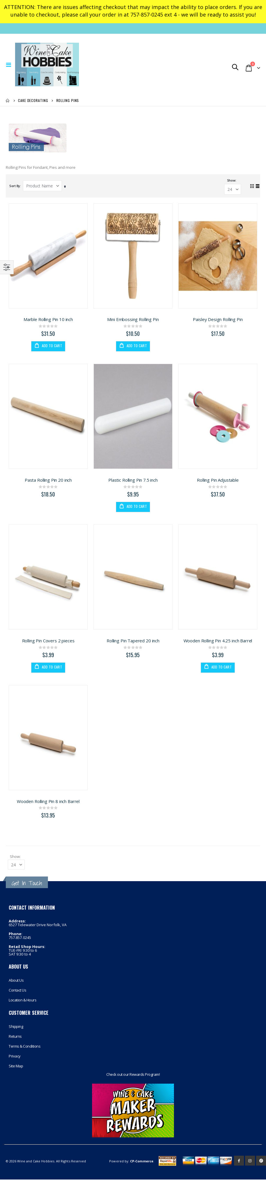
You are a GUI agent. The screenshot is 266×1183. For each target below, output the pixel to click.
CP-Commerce (141, 1164)
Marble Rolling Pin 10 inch (48, 320)
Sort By (14, 186)
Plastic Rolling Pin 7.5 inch (133, 482)
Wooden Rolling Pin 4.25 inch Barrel (218, 643)
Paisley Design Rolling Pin (217, 320)
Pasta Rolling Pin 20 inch (48, 482)
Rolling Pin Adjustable (218, 482)
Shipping (16, 1030)
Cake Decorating (33, 100)
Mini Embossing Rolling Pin (133, 320)
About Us (16, 983)
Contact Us (17, 993)
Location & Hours (22, 1003)
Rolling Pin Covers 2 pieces (48, 643)
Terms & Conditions (24, 1049)
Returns (15, 1039)
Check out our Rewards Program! (133, 1077)
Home (8, 100)
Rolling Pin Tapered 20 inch (133, 643)
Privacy (15, 1059)
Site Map (16, 1069)
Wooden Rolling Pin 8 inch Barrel (48, 804)
